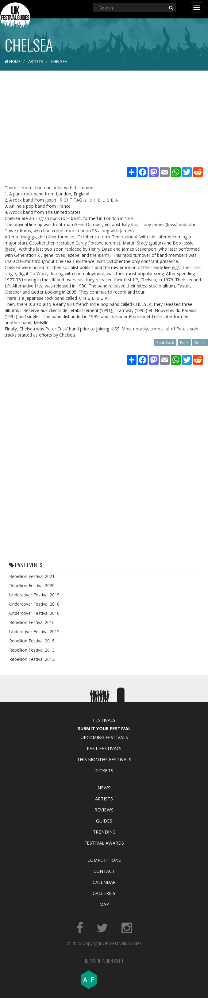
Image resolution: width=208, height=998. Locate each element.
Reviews (104, 810)
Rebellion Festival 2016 (32, 622)
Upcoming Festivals (104, 737)
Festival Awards (104, 843)
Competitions (104, 860)
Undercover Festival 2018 (34, 604)
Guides (104, 821)
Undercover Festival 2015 (34, 631)
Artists (104, 799)
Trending (104, 832)
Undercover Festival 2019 (34, 595)
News (104, 787)
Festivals (104, 720)
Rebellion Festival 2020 (32, 585)
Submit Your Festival (104, 728)
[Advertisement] (104, 120)
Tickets (104, 770)
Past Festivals (104, 748)
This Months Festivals (104, 759)
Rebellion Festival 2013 (32, 650)
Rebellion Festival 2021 (32, 576)
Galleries (104, 893)
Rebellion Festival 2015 (32, 641)
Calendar (104, 882)
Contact (104, 871)
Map (104, 904)
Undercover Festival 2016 (34, 613)
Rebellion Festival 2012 (32, 659)
